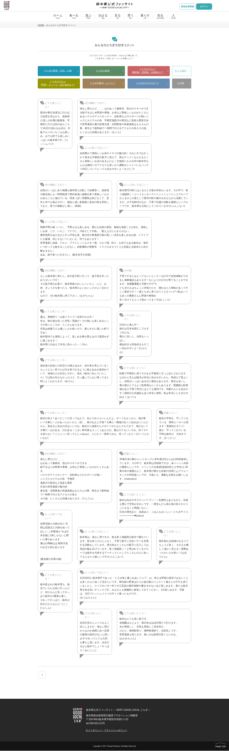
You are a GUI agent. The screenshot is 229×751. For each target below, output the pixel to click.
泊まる (103, 18)
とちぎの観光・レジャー (102, 83)
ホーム (57, 18)
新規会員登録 (187, 6)
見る (117, 18)
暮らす (145, 18)
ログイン (204, 6)
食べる (73, 18)
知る (160, 18)
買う (130, 18)
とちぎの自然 (102, 71)
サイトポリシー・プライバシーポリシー (108, 730)
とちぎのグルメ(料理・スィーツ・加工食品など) (58, 83)
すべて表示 (180, 71)
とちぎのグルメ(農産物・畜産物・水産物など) (147, 71)
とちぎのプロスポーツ (147, 83)
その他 (180, 83)
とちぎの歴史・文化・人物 (57, 71)
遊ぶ (88, 18)
